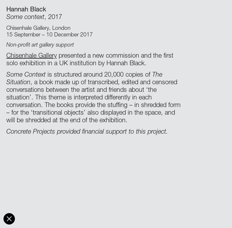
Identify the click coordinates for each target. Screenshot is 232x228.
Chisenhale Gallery (31, 56)
